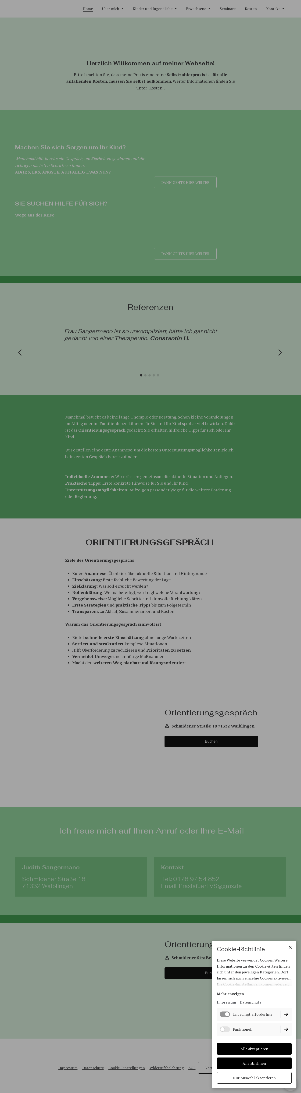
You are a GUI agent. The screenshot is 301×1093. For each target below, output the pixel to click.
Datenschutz (250, 1002)
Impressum (226, 1002)
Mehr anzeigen (230, 994)
